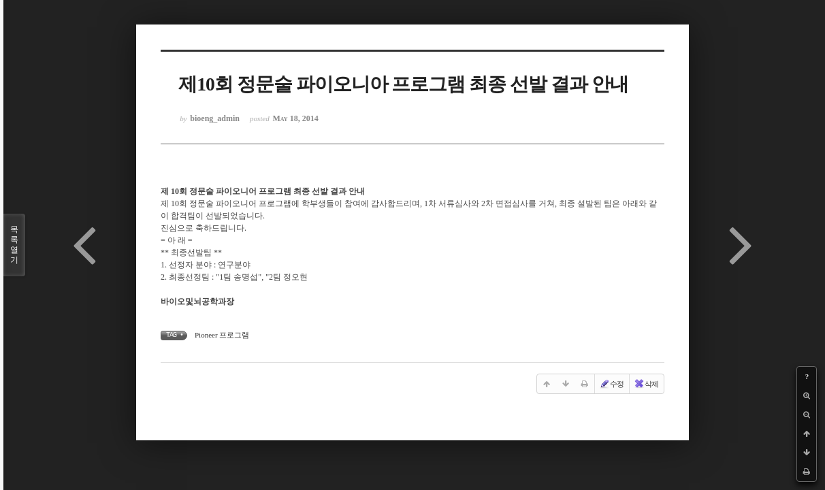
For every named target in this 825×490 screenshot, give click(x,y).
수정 (611, 383)
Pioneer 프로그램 (222, 335)
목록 (14, 245)
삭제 (646, 383)
